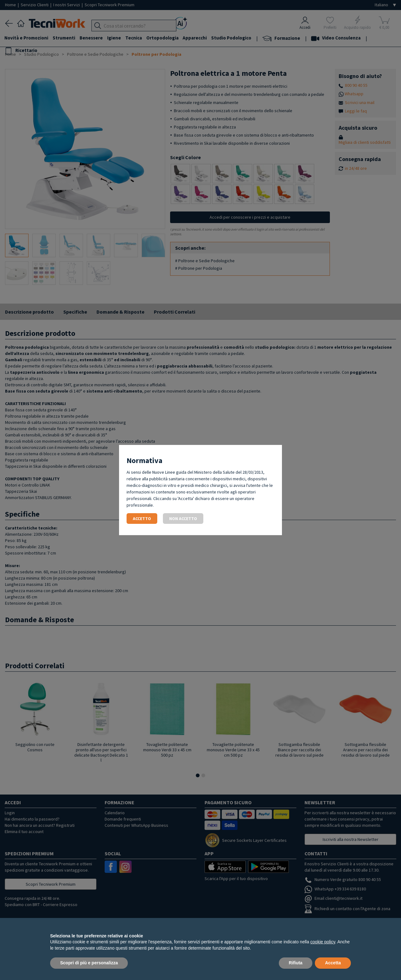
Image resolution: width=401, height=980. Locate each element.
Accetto (142, 518)
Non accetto (183, 518)
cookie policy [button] (322, 941)
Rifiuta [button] (296, 962)
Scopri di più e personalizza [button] (89, 962)
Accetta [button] (333, 962)
